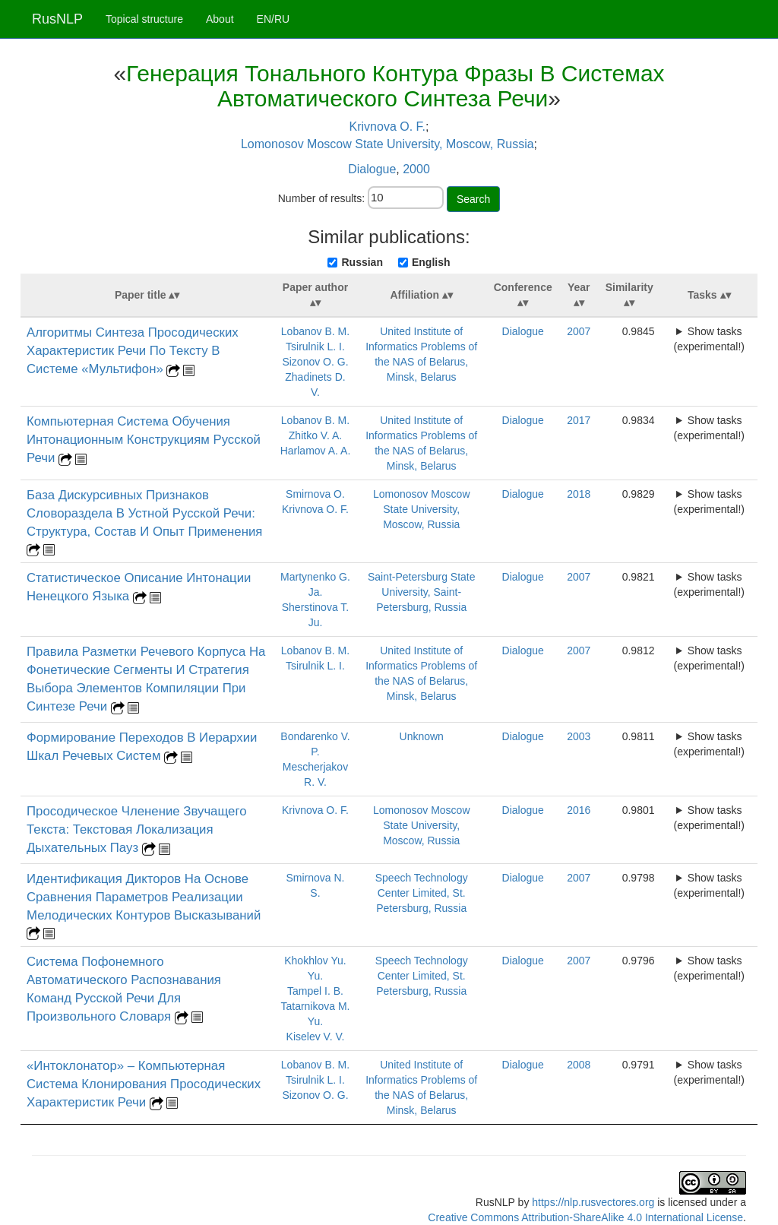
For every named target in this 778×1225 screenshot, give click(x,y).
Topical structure (144, 19)
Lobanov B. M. (315, 331)
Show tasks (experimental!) (709, 339)
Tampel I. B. (315, 991)
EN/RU (273, 19)
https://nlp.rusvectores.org (593, 1202)
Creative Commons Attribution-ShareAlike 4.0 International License (585, 1217)
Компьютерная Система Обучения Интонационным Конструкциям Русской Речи (144, 439)
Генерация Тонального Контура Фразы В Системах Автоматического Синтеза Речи (395, 86)
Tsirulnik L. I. (315, 346)
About (220, 19)
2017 (578, 420)
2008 (578, 1065)
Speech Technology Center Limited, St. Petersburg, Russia (421, 893)
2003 (578, 736)
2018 (578, 494)
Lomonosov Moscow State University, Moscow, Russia (387, 144)
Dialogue (372, 169)
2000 (416, 169)
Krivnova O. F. (387, 126)
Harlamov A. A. (315, 451)
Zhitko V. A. (315, 435)
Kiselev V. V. (315, 1036)
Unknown (422, 736)
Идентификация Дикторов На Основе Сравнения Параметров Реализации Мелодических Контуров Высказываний (144, 897)
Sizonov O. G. (315, 362)
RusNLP (57, 19)
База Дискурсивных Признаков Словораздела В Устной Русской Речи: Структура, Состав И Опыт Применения (144, 513)
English (431, 262)
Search (473, 199)
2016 (578, 810)
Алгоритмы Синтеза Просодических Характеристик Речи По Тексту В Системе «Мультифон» (133, 350)
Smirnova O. (315, 494)
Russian (361, 262)
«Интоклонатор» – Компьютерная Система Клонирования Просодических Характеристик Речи (144, 1084)
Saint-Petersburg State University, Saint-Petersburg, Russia (422, 592)
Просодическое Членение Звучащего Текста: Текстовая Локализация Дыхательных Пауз (137, 829)
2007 (578, 331)
